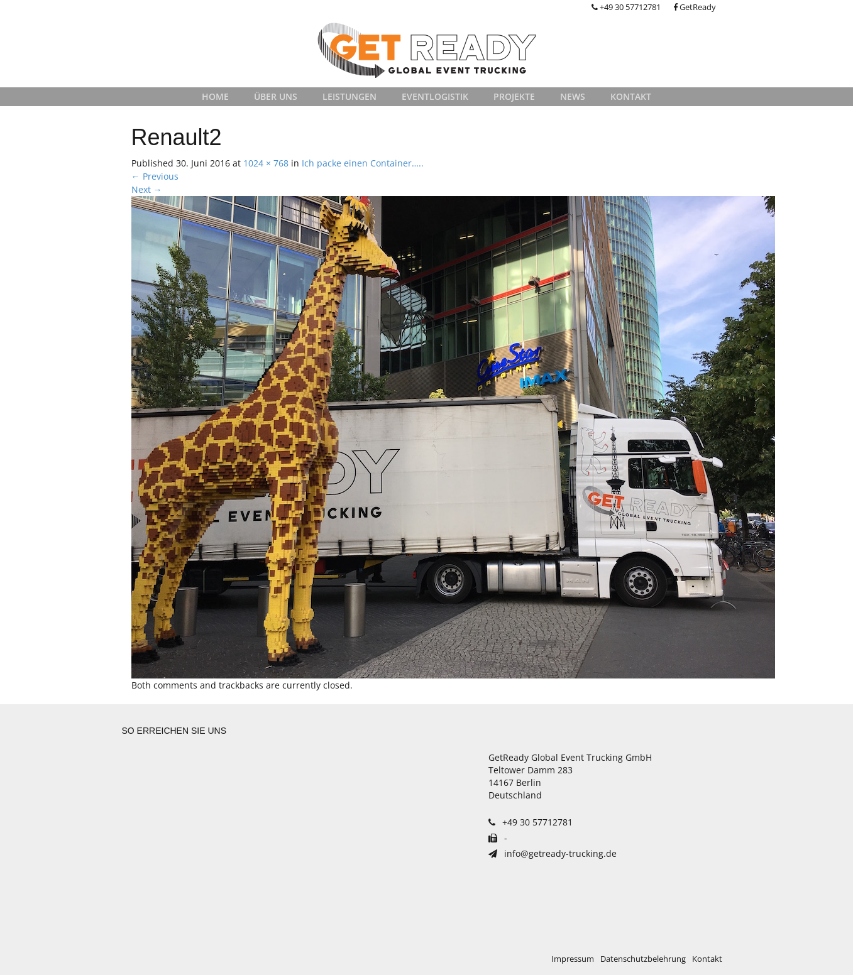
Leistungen (349, 96)
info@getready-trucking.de (552, 853)
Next (146, 189)
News (572, 96)
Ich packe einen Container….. (363, 163)
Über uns (275, 96)
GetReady (694, 7)
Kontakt (630, 96)
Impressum (572, 959)
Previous (155, 176)
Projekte (514, 96)
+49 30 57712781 (626, 7)
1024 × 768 (266, 163)
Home (215, 96)
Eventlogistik (435, 96)
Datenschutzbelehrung (643, 959)
